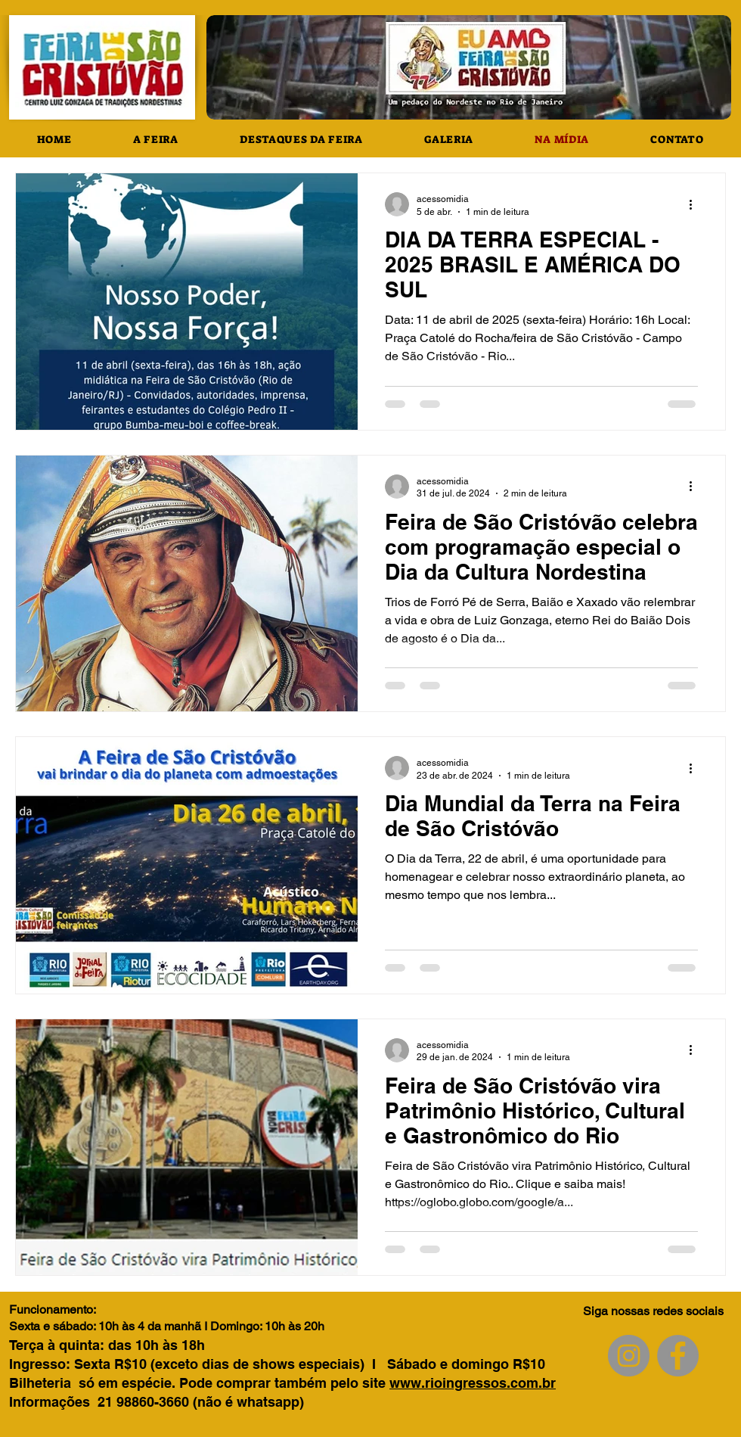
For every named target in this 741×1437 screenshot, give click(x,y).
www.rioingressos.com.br (472, 1383)
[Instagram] (629, 1355)
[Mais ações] (696, 204)
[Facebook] (678, 1355)
